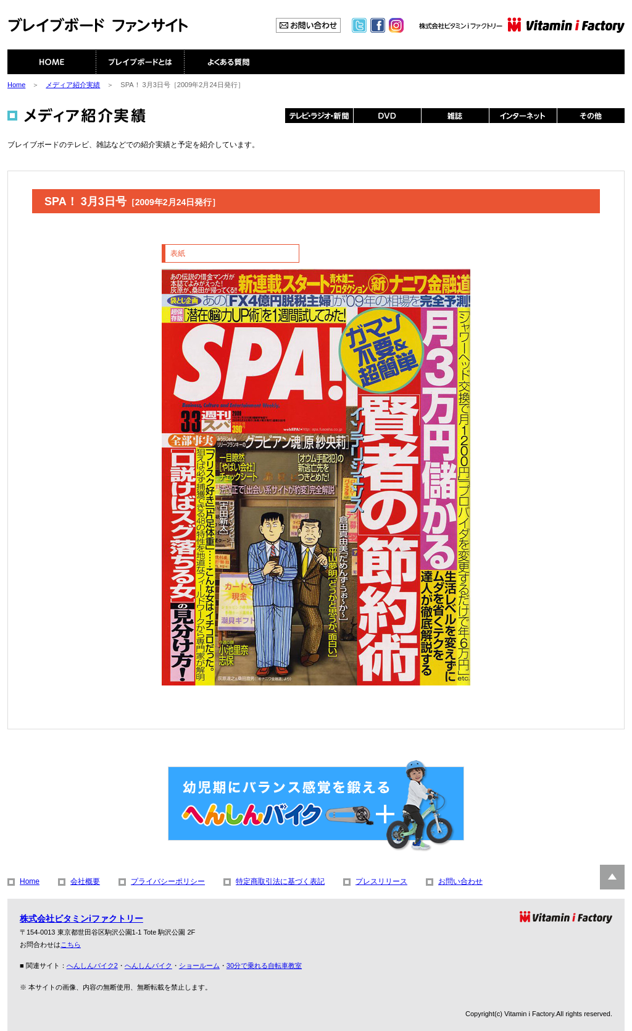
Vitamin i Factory (529, 1013)
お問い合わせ (460, 881)
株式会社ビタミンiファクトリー (81, 918)
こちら (70, 944)
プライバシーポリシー (168, 881)
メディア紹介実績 (73, 84)
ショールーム (199, 965)
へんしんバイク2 (92, 965)
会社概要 (85, 881)
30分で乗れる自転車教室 (264, 965)
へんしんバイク (148, 965)
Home (16, 84)
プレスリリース (381, 881)
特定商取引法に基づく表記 (280, 881)
